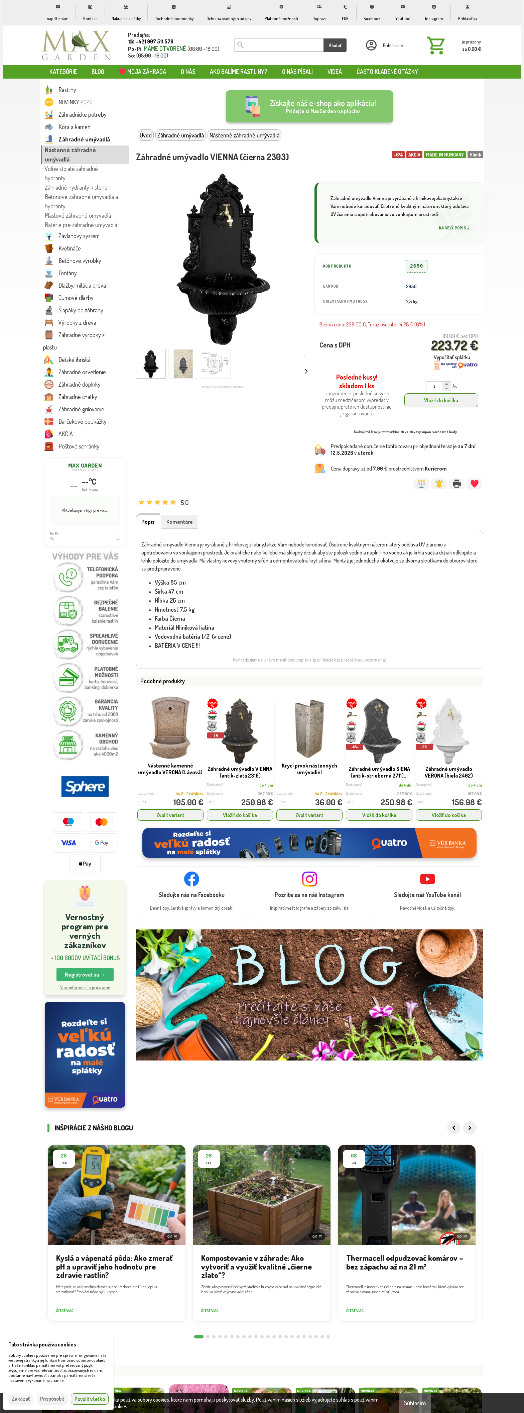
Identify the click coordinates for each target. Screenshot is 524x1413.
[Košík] (452, 45)
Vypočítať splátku (452, 357)
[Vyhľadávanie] (278, 45)
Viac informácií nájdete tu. (156, 1406)
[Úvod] (76, 45)
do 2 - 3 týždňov (189, 793)
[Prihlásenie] (383, 45)
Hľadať (335, 45)
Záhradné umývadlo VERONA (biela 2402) (449, 772)
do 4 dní (266, 785)
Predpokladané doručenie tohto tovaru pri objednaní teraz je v (403, 449)
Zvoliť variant (170, 815)
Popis (148, 521)
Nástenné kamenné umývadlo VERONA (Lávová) (170, 769)
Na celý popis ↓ (454, 227)
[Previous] (454, 1135)
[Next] (470, 1135)
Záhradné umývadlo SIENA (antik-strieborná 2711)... (379, 772)
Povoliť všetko (90, 1399)
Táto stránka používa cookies (42, 1344)
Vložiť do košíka (441, 400)
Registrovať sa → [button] (85, 974)
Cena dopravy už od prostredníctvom (389, 468)
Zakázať (21, 1398)
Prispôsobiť (52, 1398)
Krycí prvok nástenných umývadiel (309, 769)
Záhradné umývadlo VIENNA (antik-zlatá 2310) (240, 772)
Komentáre (179, 521)
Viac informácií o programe (85, 987)
